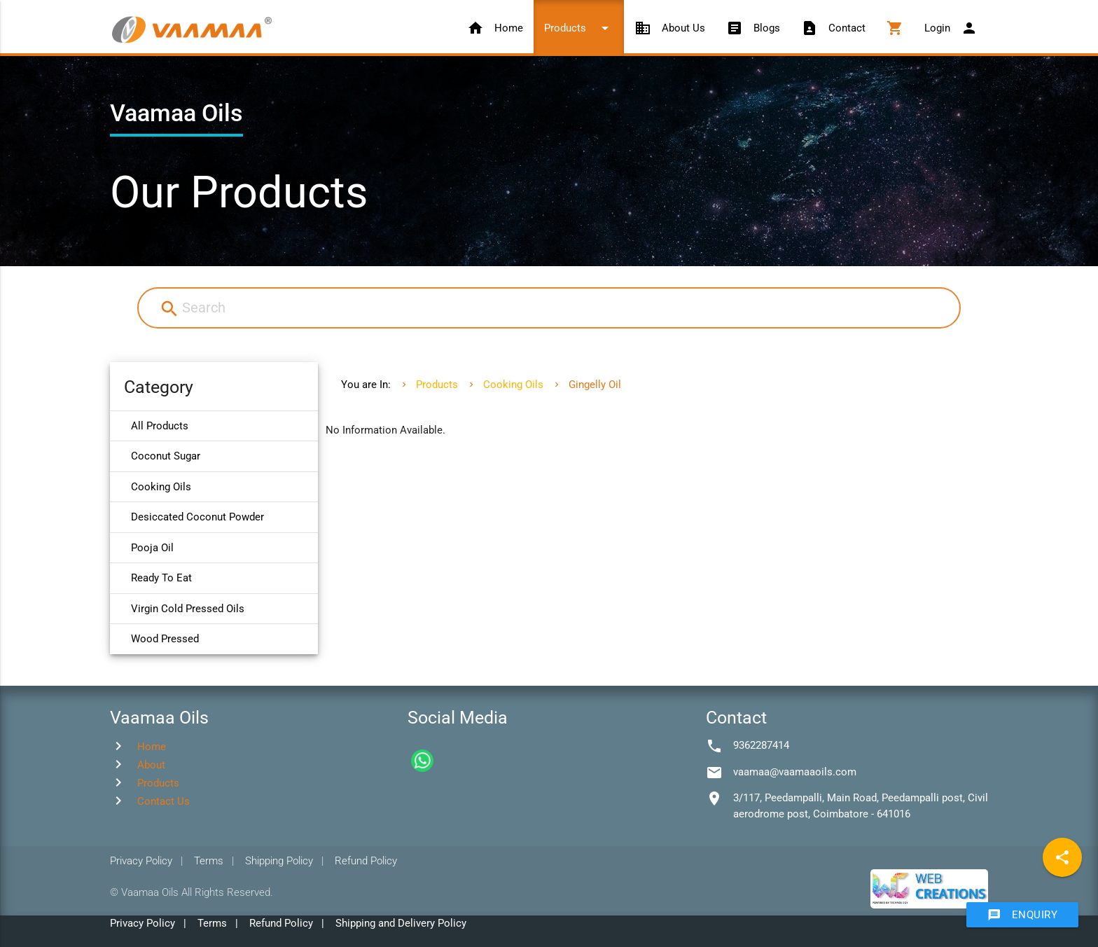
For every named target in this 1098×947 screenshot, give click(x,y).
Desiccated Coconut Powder (197, 517)
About (151, 765)
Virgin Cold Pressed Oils (187, 608)
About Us (669, 28)
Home (495, 28)
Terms (208, 861)
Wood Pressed (165, 639)
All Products (159, 426)
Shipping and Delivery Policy (400, 923)
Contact (833, 28)
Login (951, 28)
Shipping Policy (279, 861)
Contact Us (163, 801)
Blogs (753, 28)
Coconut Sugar (165, 456)
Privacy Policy (141, 861)
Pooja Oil (152, 547)
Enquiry (1022, 914)
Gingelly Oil (595, 384)
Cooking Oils (161, 487)
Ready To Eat (161, 578)
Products (578, 28)
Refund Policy (366, 861)
